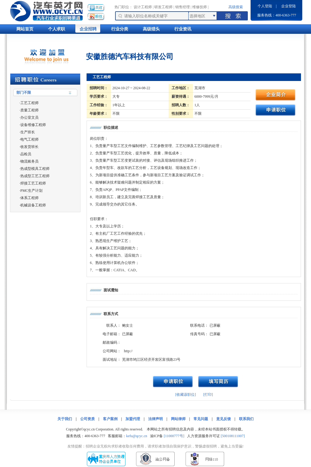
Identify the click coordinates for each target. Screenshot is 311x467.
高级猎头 (151, 29)
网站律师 (178, 419)
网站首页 (24, 29)
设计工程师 (143, 7)
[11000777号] (174, 436)
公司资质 (87, 419)
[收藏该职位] (185, 394)
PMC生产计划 (31, 190)
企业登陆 (288, 6)
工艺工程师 (29, 103)
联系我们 (246, 419)
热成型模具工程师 (35, 169)
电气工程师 (29, 139)
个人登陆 (265, 6)
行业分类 (119, 29)
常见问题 (200, 419)
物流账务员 (29, 161)
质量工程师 (29, 110)
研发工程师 (163, 7)
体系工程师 (29, 198)
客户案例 (110, 419)
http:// (128, 351)
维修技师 (199, 7)
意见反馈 (223, 419)
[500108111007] (233, 436)
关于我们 (64, 419)
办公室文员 (29, 117)
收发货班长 (29, 147)
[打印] (208, 394)
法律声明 (155, 419)
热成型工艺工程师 (35, 176)
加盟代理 (132, 419)
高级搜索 (235, 7)
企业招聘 (88, 29)
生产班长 (27, 132)
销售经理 (182, 7)
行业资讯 (182, 29)
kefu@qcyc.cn (136, 436)
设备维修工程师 (33, 125)
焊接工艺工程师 (33, 183)
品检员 (25, 154)
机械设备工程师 (33, 205)
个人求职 (56, 29)
